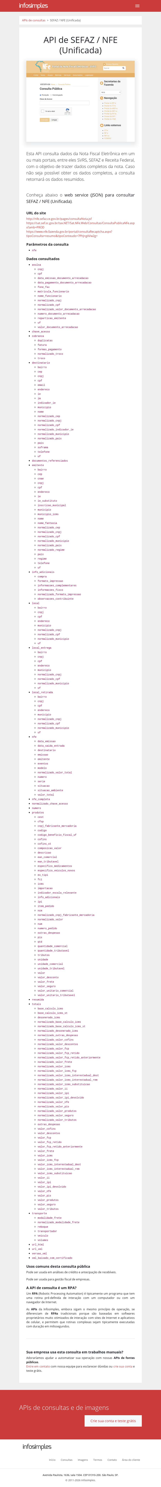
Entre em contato (38, 1366)
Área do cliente (131, 1460)
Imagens (83, 1460)
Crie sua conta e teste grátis (113, 1420)
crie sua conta (122, 1366)
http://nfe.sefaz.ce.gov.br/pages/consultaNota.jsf (59, 219)
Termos (97, 1460)
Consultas (67, 1460)
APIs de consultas (33, 20)
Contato (112, 1460)
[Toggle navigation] (137, 6)
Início (52, 1460)
